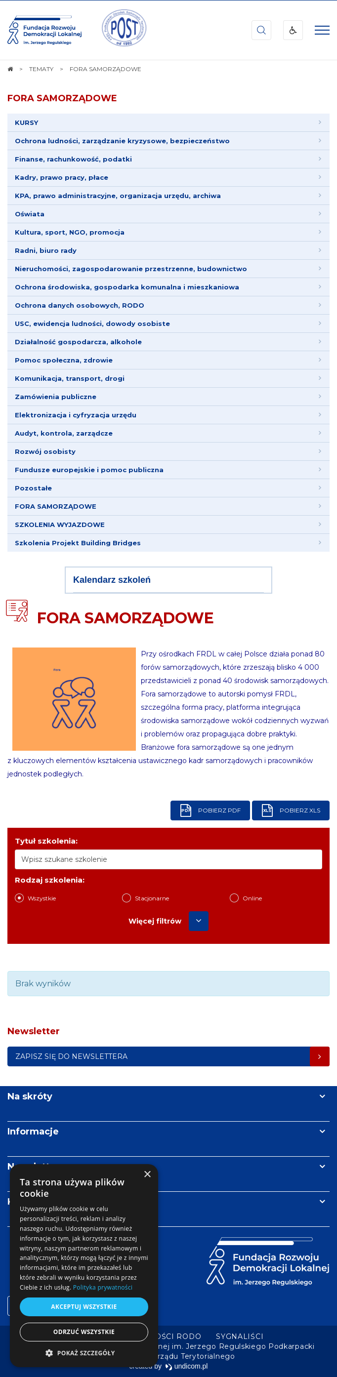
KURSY (26, 122)
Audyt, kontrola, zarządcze (64, 433)
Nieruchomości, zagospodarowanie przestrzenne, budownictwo (131, 269)
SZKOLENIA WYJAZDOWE (60, 524)
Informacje (33, 1131)
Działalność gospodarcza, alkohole (78, 342)
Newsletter (33, 1166)
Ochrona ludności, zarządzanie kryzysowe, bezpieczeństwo (122, 141)
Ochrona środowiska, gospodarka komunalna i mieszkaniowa (127, 287)
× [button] (147, 1174)
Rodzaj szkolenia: (49, 880)
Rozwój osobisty (45, 451)
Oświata (29, 214)
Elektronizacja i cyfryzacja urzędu (75, 415)
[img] (123, 30)
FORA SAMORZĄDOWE (62, 98)
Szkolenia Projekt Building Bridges (78, 543)
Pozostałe (33, 488)
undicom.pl (186, 1366)
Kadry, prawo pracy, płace (61, 177)
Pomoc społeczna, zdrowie (64, 360)
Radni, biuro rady (46, 250)
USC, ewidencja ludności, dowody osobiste (92, 323)
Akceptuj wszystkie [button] (84, 1306)
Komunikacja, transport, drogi (70, 378)
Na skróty (29, 1096)
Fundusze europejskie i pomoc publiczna (89, 470)
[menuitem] (239, 1336)
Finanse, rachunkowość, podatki (73, 159)
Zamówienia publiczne (55, 397)
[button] (84, 1352)
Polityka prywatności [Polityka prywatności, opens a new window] (102, 1287)
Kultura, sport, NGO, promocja (70, 232)
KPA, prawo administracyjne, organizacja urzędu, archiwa (118, 196)
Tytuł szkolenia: (46, 841)
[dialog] (84, 1265)
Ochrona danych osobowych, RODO (79, 305)
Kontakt (26, 1201)
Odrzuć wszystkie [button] (84, 1332)
